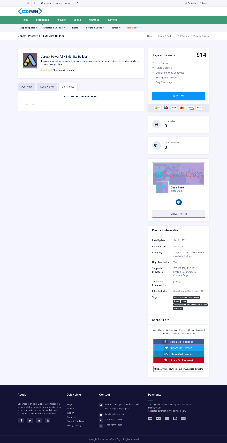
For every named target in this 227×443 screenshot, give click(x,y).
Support (112, 20)
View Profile (179, 213)
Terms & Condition (75, 421)
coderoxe (178, 308)
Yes (175, 262)
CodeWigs (116, 439)
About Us (94, 20)
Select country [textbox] (63, 3)
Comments (68, 86)
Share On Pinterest (181, 360)
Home (25, 20)
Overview (26, 86)
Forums (61, 20)
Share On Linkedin (181, 354)
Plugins (76, 28)
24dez (176, 301)
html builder (194, 298)
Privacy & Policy (74, 425)
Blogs (77, 20)
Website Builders (201, 36)
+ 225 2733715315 (113, 419)
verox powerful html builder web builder (190, 305)
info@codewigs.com (115, 414)
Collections (131, 28)
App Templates (29, 28)
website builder (180, 298)
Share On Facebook (181, 341)
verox (184, 301)
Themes (115, 28)
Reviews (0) (47, 86)
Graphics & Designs (54, 28)
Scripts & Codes (95, 28)
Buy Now (179, 96)
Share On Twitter (181, 348)
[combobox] (68, 3)
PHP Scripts (183, 36)
